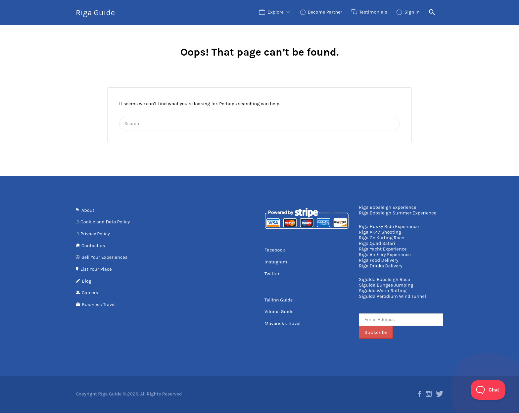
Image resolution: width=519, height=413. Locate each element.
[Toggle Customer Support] (488, 390)
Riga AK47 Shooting (380, 232)
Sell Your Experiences (104, 257)
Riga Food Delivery (379, 260)
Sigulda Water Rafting (382, 291)
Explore (275, 12)
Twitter (271, 274)
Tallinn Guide (278, 300)
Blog (86, 281)
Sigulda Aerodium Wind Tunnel (392, 296)
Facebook (274, 250)
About (87, 210)
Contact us (93, 246)
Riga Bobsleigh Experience (387, 207)
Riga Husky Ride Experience (389, 226)
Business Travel (99, 304)
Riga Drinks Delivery (380, 266)
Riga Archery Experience (385, 254)
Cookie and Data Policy (105, 222)
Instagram (275, 262)
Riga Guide (95, 12)
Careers (90, 293)
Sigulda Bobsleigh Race (384, 279)
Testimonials (373, 12)
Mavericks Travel (282, 323)
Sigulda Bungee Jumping (386, 285)
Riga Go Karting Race (381, 238)
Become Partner (325, 12)
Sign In (411, 12)
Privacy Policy (95, 234)
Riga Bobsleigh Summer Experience (397, 213)
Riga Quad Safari (377, 243)
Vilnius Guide (279, 311)
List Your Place (96, 269)
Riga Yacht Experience (383, 249)
